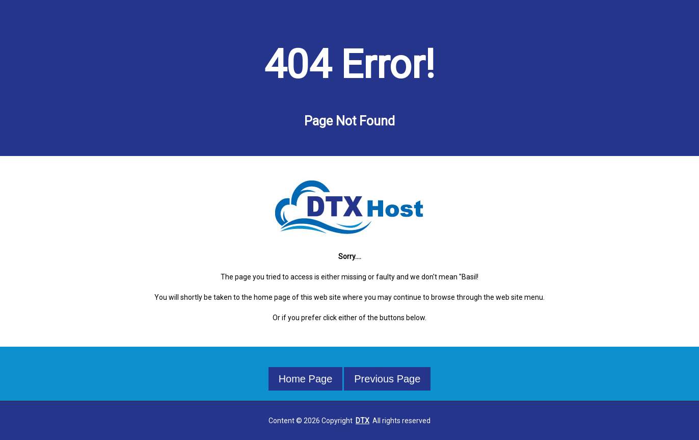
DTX (362, 421)
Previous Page (387, 378)
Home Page (306, 378)
